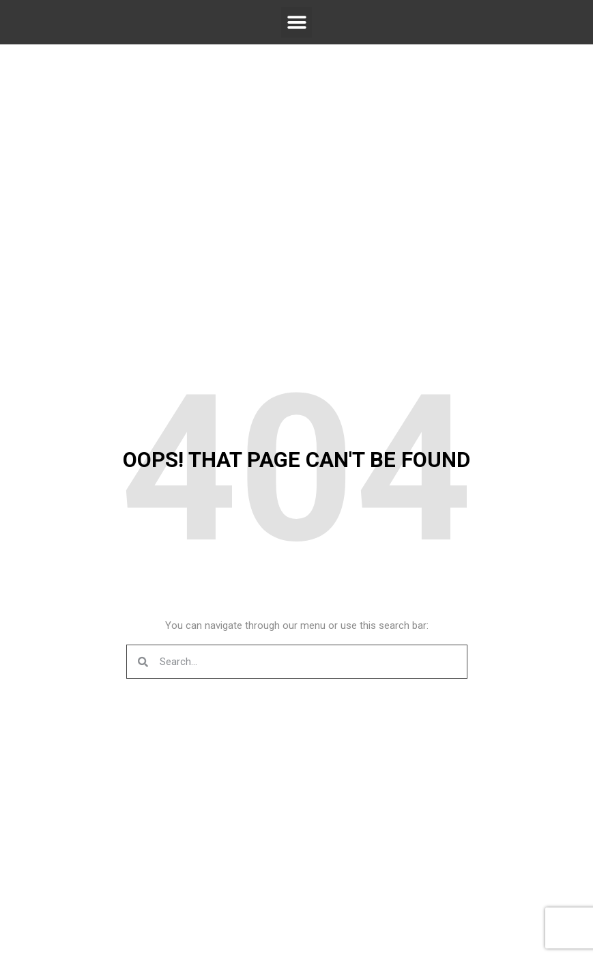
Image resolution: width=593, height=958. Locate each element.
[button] (296, 22)
